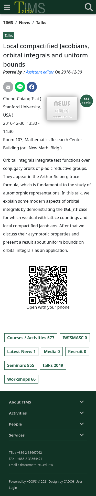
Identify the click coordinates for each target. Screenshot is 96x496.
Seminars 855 (20, 365)
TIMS (8, 22)
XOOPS (32, 492)
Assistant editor (40, 72)
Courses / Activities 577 (30, 337)
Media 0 (52, 351)
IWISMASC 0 (74, 337)
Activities (18, 436)
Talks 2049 (52, 365)
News (24, 22)
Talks (41, 22)
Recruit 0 (77, 351)
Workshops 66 (21, 379)
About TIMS (20, 425)
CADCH (69, 492)
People (15, 447)
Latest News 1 (21, 351)
